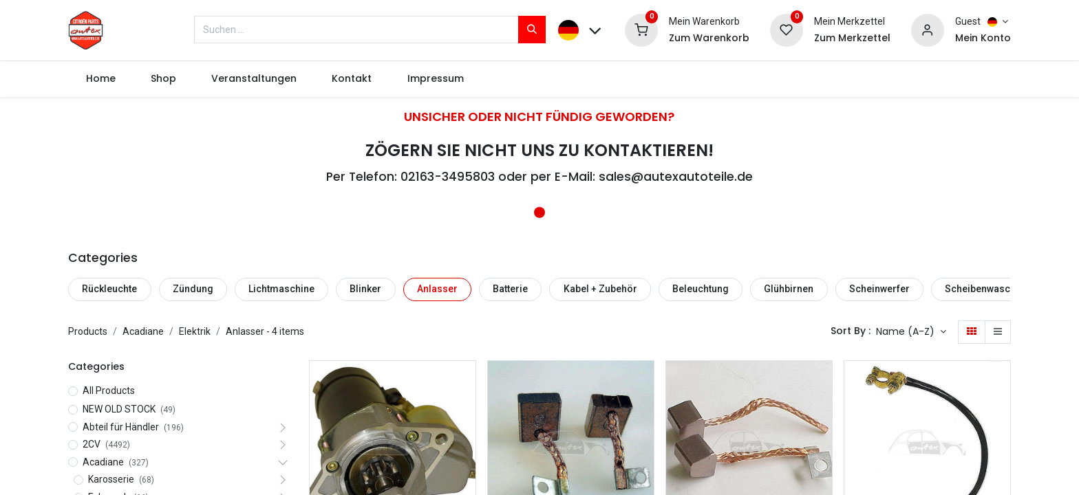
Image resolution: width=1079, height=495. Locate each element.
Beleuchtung (700, 288)
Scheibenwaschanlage (996, 288)
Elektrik (195, 331)
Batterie (510, 288)
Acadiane (143, 331)
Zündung (193, 288)
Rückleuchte (109, 288)
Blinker (365, 288)
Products (87, 331)
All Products (109, 390)
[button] (911, 332)
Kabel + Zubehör (600, 288)
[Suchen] (532, 29)
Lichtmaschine (281, 288)
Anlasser (437, 288)
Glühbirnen (788, 288)
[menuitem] (100, 79)
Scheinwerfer (879, 288)
